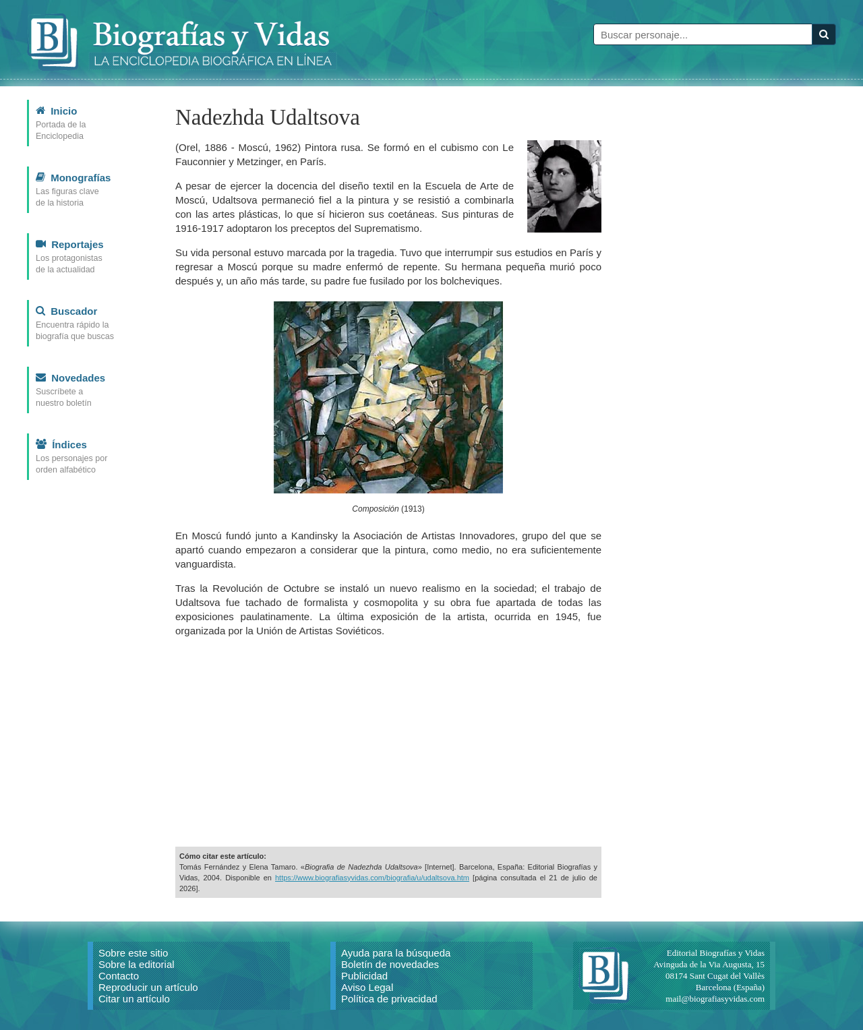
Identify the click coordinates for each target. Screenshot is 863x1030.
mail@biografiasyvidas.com (715, 999)
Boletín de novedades (390, 964)
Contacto (118, 975)
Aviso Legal (367, 987)
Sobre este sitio (133, 953)
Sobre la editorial (136, 964)
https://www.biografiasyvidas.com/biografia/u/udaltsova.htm (372, 878)
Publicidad (364, 975)
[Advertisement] (388, 742)
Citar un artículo (134, 998)
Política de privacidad (389, 998)
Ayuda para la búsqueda (395, 953)
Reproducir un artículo (148, 987)
